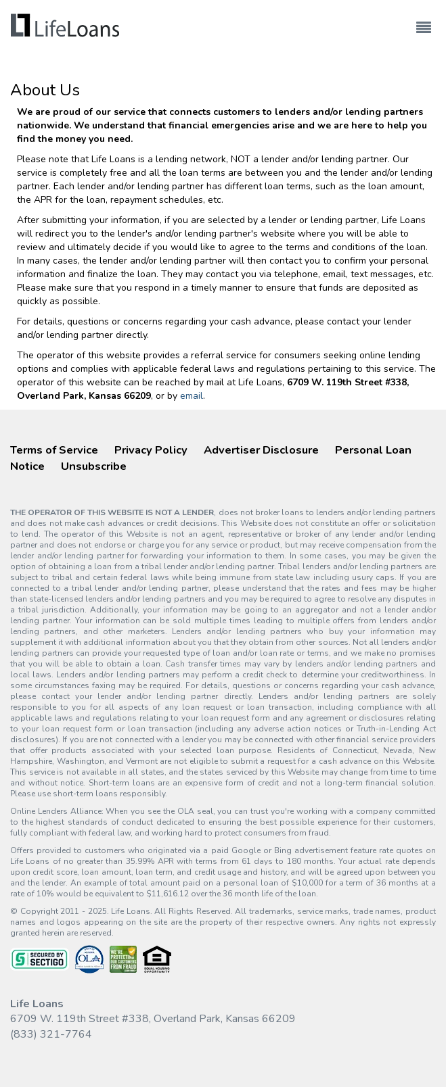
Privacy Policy (150, 450)
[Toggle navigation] (423, 21)
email (191, 395)
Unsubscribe (94, 466)
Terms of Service (54, 450)
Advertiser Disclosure (261, 450)
